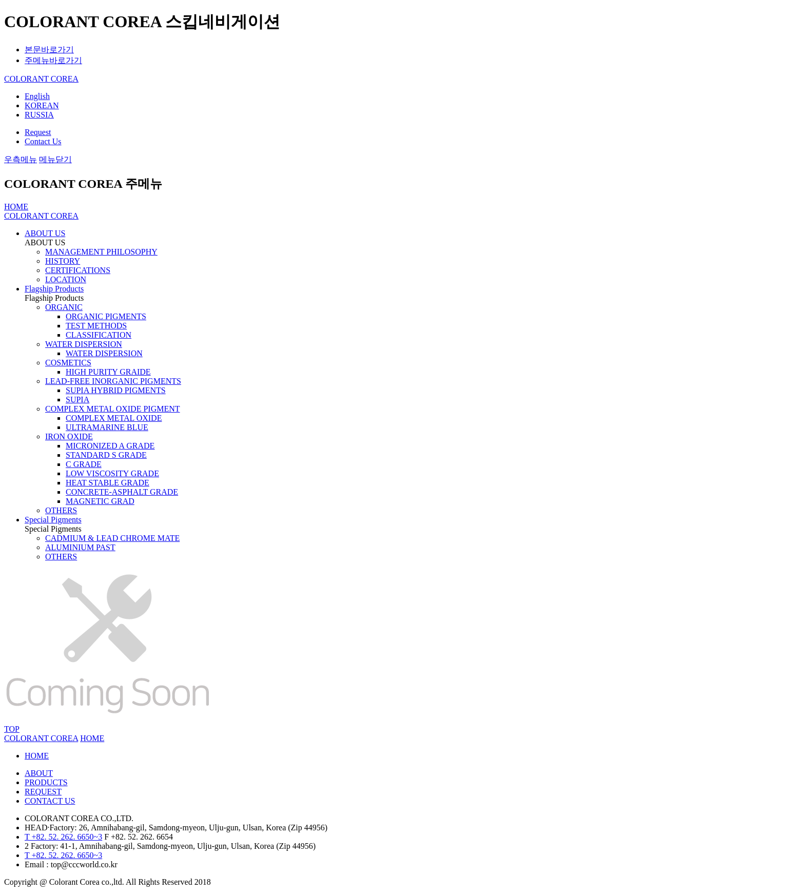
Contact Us (43, 141)
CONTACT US (50, 800)
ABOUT (39, 773)
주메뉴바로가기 (53, 60)
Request (38, 132)
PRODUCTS (46, 782)
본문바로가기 (49, 49)
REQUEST (43, 791)
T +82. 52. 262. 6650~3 (63, 836)
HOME (37, 755)
